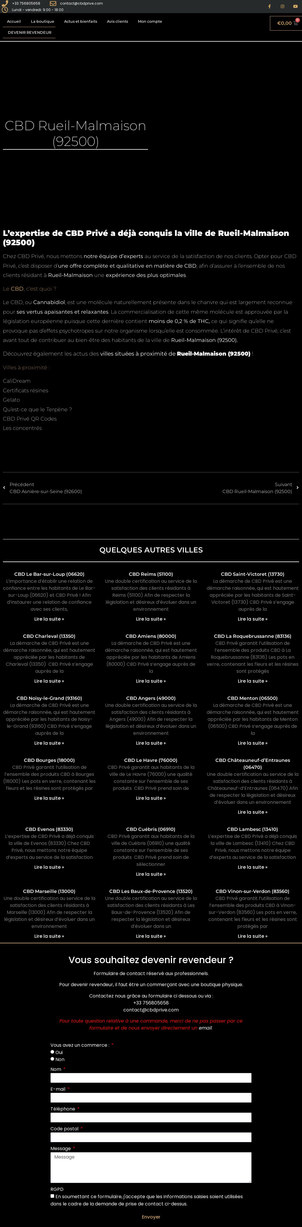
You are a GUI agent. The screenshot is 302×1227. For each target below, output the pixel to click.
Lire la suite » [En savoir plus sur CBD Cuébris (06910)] (151, 874)
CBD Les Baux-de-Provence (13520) (151, 891)
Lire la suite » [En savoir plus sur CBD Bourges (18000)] (49, 798)
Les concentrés (22, 428)
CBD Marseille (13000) (49, 891)
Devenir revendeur (29, 32)
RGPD (57, 1189)
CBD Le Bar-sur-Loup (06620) (49, 574)
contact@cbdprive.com (151, 1010)
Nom (56, 1069)
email (205, 1028)
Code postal (65, 1128)
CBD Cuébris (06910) (150, 829)
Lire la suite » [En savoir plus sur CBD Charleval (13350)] (49, 681)
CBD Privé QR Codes (30, 419)
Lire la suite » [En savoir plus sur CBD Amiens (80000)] (151, 681)
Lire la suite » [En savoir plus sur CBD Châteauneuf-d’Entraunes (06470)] (253, 812)
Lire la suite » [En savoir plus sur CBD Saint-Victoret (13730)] (253, 619)
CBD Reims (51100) (151, 574)
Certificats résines (25, 390)
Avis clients (117, 21)
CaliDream (17, 381)
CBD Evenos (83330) (49, 829)
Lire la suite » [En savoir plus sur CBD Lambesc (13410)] (253, 867)
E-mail (58, 1089)
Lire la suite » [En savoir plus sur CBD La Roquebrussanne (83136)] (253, 681)
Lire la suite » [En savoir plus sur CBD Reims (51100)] (151, 619)
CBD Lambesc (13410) (252, 829)
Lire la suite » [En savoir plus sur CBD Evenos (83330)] (49, 867)
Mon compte (150, 21)
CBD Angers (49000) (151, 698)
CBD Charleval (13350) (49, 636)
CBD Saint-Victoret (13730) (253, 574)
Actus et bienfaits (80, 21)
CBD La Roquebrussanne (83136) (253, 636)
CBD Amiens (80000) (151, 636)
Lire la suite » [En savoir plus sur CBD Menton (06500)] (253, 743)
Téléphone (63, 1109)
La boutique (42, 21)
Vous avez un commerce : (80, 1045)
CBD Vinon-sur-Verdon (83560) (252, 891)
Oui (59, 1052)
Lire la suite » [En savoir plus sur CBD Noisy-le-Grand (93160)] (49, 743)
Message (61, 1148)
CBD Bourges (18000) (49, 760)
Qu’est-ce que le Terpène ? (37, 409)
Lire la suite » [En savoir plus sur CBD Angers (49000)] (151, 743)
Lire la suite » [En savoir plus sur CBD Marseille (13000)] (49, 936)
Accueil (14, 21)
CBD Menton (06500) (252, 698)
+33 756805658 (151, 1003)
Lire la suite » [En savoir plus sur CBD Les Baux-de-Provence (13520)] (151, 936)
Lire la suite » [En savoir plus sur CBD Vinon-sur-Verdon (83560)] (253, 936)
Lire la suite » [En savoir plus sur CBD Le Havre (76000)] (151, 798)
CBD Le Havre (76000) (151, 760)
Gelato (11, 400)
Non (59, 1059)
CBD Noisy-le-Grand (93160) (49, 698)
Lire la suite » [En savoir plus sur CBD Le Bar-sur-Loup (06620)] (49, 619)
